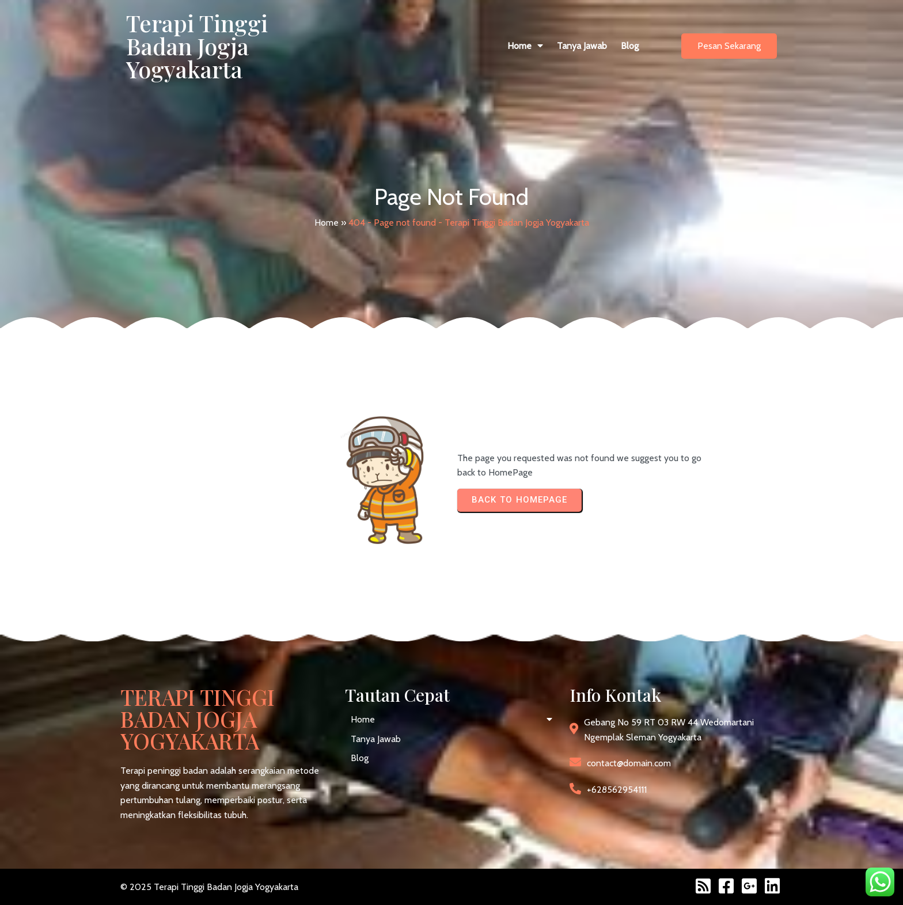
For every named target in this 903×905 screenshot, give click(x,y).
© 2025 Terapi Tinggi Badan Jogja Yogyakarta (209, 886)
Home (326, 222)
